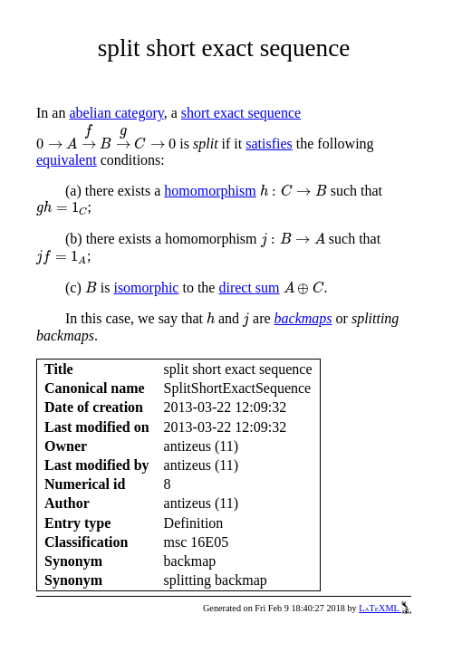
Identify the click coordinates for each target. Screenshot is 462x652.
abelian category (116, 112)
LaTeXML (385, 608)
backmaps (303, 318)
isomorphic (145, 287)
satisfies (269, 143)
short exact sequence (241, 112)
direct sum (248, 287)
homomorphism (209, 190)
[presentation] (106, 135)
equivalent (66, 160)
